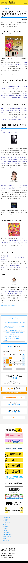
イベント (5, 528)
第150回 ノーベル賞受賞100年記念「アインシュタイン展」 (14, 323)
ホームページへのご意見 (9, 534)
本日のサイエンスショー (14, 411)
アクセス (15, 417)
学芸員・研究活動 (7, 536)
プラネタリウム (6, 522)
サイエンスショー (7, 526)
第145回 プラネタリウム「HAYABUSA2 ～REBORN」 (12, 339)
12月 (20, 368)
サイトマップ (6, 540)
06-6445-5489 (11, 557)
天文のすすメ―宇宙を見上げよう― (9, 305)
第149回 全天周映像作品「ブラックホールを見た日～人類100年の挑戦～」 (14, 327)
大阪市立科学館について (9, 517)
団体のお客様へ (6, 532)
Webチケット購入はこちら (15, 397)
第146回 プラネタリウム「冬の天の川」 (12, 336)
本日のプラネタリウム (14, 403)
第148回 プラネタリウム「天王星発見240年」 (13, 330)
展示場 (4, 524)
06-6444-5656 (7, 555)
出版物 (4, 538)
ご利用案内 (5, 520)
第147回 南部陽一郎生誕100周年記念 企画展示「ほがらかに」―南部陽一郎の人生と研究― (14, 333)
